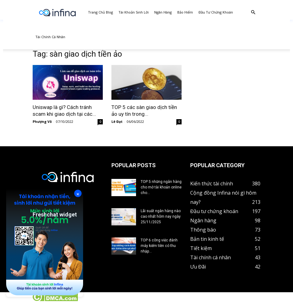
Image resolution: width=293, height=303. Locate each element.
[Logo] (57, 12)
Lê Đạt (116, 121)
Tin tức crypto (15, 300)
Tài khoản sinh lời (133, 12)
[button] (253, 12)
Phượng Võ (42, 121)
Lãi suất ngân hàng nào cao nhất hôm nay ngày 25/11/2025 (161, 216)
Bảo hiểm (185, 12)
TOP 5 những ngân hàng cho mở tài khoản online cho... (161, 187)
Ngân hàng (163, 12)
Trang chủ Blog (100, 12)
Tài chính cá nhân (50, 36)
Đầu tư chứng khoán (216, 12)
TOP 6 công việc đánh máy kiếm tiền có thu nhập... (159, 245)
